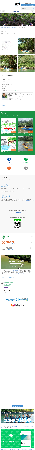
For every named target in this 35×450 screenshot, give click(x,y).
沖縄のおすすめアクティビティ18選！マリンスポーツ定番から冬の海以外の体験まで (17, 449)
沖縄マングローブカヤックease (8, 277)
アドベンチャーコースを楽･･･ (24, 133)
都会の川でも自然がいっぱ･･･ (7, 151)
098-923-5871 (16, 11)
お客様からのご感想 (7, 27)
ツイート (3, 105)
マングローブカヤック (14, 27)
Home (2, 27)
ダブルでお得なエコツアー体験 (19, 273)
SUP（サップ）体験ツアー (14, 270)
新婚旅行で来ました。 (22, 151)
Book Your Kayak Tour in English (28, 5)
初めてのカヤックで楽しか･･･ (7, 133)
